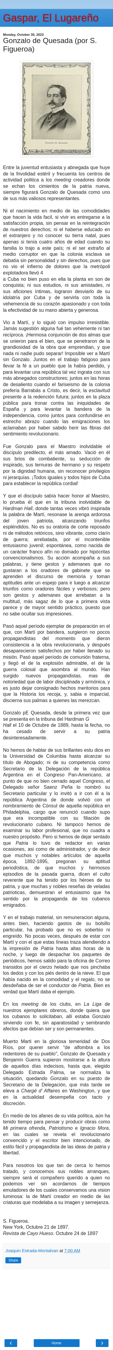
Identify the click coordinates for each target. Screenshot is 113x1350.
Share (13, 1260)
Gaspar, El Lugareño (51, 17)
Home (56, 1343)
